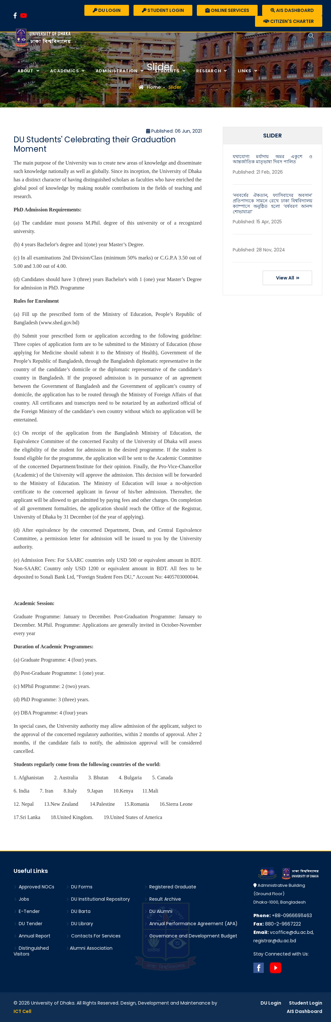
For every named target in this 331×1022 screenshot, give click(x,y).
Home (150, 87)
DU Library (79, 923)
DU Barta (78, 911)
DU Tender (28, 923)
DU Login (107, 10)
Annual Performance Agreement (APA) (191, 923)
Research (209, 71)
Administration (117, 71)
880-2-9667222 (277, 924)
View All (288, 278)
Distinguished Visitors (31, 951)
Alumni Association (89, 948)
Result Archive (162, 899)
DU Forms (79, 887)
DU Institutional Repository (98, 899)
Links (245, 71)
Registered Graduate (170, 887)
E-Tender (27, 911)
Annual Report (32, 936)
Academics (65, 71)
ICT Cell (22, 1011)
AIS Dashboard (292, 10)
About (26, 71)
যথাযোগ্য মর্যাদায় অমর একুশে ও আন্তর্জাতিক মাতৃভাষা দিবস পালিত (272, 159)
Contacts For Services (93, 936)
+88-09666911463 (282, 915)
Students (168, 71)
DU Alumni (158, 911)
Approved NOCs (34, 887)
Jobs (21, 899)
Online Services (227, 10)
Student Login (163, 10)
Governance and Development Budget (190, 936)
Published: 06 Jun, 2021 (174, 131)
